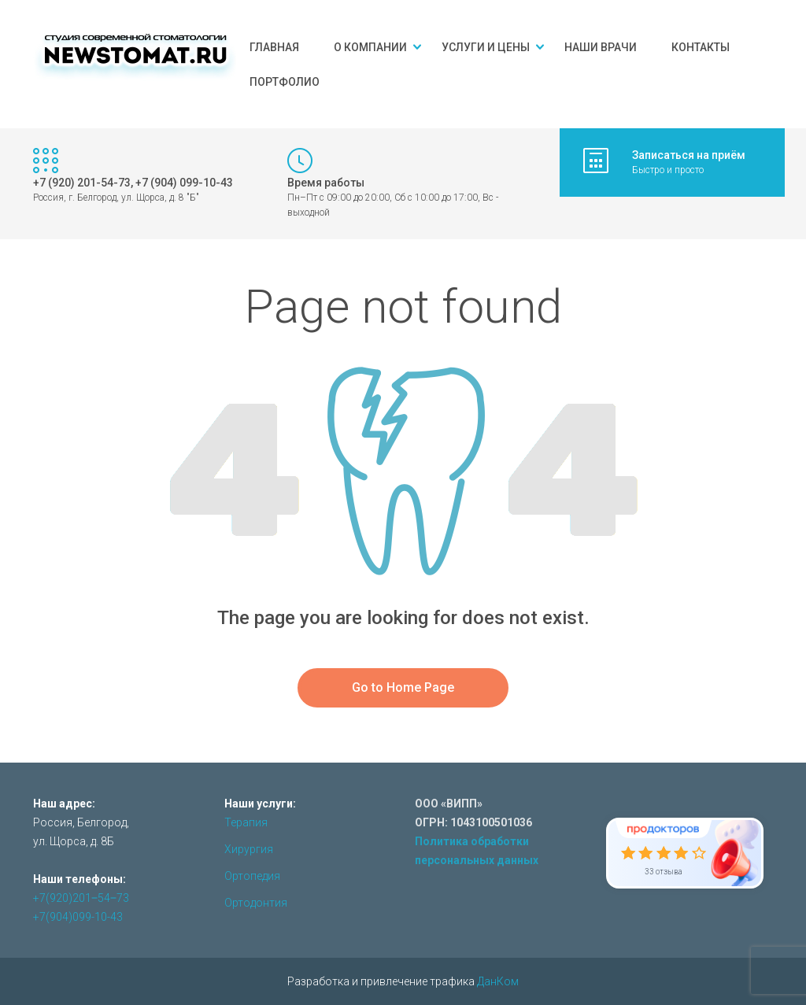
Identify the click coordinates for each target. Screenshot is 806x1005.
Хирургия (248, 849)
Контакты (700, 47)
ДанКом (498, 981)
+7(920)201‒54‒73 (81, 898)
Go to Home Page (403, 687)
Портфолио (285, 82)
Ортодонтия (255, 902)
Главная (274, 47)
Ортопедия (252, 876)
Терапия (246, 822)
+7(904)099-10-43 (78, 917)
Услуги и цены (486, 47)
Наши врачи (600, 47)
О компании (370, 47)
